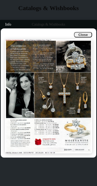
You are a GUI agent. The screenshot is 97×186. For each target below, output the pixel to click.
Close (83, 35)
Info (8, 24)
